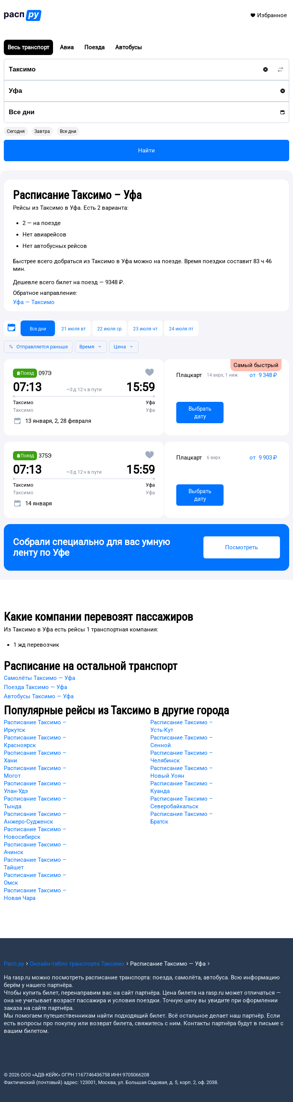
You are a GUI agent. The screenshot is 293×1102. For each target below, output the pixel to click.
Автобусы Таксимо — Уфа (39, 696)
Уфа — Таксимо (34, 302)
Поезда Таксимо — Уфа (35, 687)
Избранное (268, 15)
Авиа (67, 47)
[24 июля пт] (181, 328)
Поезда (94, 47)
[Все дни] (38, 328)
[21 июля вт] (73, 328)
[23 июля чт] (145, 328)
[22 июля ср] (109, 328)
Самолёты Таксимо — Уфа (39, 678)
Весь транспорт (28, 47)
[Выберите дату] (11, 328)
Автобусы (128, 47)
